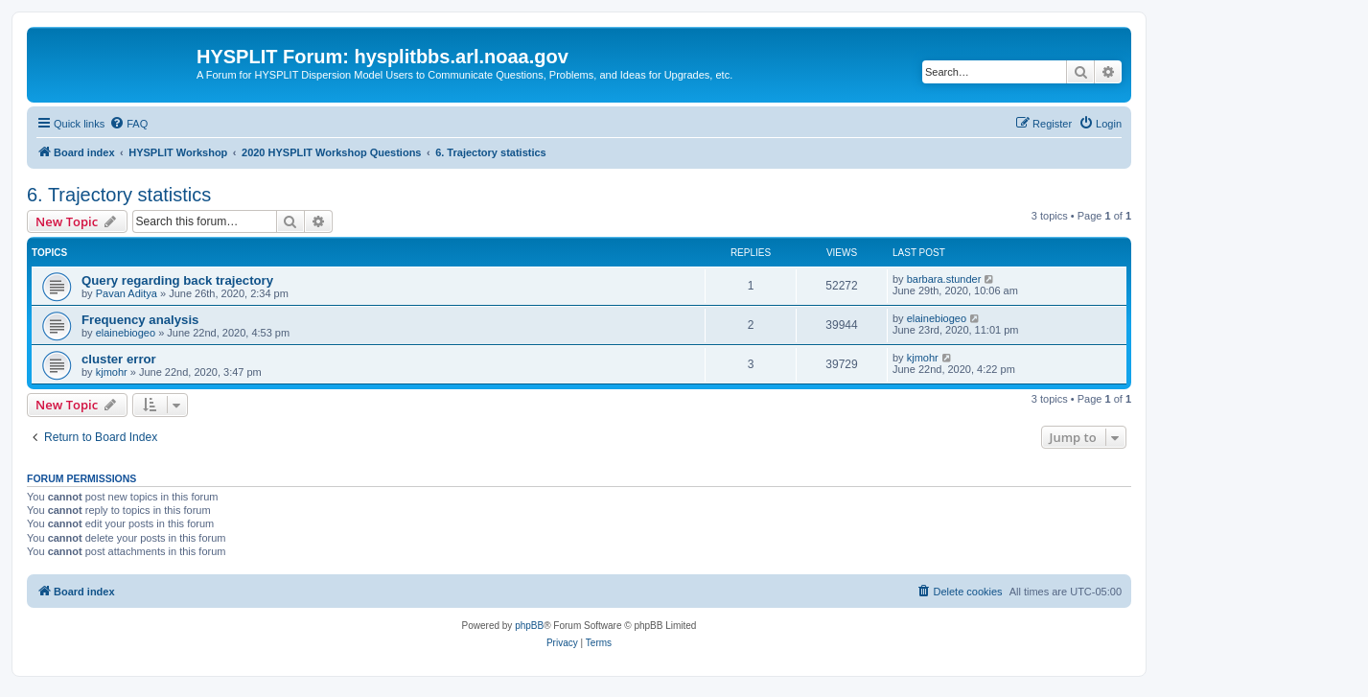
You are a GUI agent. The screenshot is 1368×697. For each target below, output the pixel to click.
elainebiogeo (125, 332)
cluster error (118, 359)
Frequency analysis (139, 320)
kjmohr (112, 372)
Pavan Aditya (126, 293)
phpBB (529, 625)
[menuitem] (128, 123)
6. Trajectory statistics (119, 194)
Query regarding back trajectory (177, 280)
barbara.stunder (944, 279)
